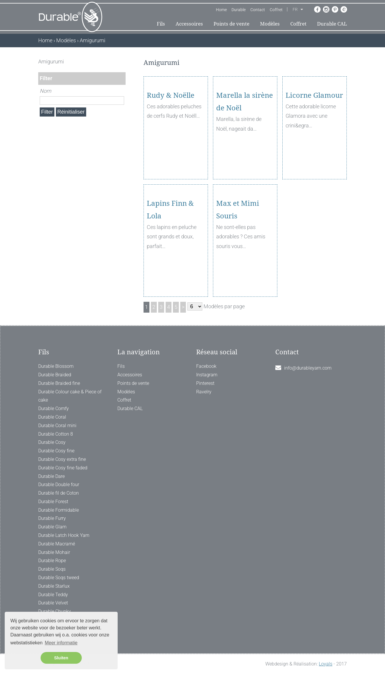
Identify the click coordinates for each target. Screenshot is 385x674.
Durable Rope (52, 560)
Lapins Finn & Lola (170, 243)
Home (221, 10)
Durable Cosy (52, 442)
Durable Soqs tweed (58, 577)
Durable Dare (51, 476)
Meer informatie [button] (61, 642)
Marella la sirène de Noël (244, 135)
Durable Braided (54, 375)
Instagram (206, 375)
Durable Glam (52, 527)
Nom (45, 91)
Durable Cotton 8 (55, 434)
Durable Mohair (54, 552)
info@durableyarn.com (307, 368)
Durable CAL (332, 24)
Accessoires (189, 24)
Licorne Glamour (314, 129)
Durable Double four (58, 484)
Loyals (325, 664)
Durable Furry (52, 518)
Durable (238, 10)
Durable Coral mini (57, 425)
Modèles (270, 24)
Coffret (276, 10)
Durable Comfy (53, 408)
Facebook (206, 366)
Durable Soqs (52, 569)
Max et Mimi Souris (237, 243)
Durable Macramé (56, 544)
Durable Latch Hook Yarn (63, 535)
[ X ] (122, 61)
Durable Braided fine (59, 383)
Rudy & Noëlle (170, 129)
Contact (257, 10)
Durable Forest (53, 501)
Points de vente (231, 24)
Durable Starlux (54, 586)
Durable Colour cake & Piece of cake (69, 396)
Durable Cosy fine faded (62, 468)
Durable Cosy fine (56, 451)
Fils (161, 24)
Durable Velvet (53, 603)
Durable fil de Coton (58, 493)
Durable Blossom (56, 366)
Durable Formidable (58, 510)
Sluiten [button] (61, 658)
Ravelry (203, 392)
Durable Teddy (53, 594)
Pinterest (205, 383)
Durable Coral (52, 417)
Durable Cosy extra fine (62, 459)
